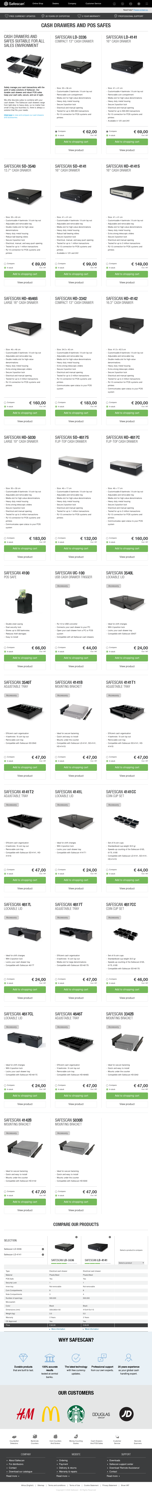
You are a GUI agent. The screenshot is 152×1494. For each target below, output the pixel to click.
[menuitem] (14, 3)
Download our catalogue (20, 1472)
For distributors (16, 1464)
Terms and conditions (56, 1485)
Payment (63, 1464)
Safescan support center (121, 1464)
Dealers (55, 4)
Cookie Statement (91, 1485)
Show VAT (125, 1485)
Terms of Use (74, 1485)
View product (76, 150)
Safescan (13, 1249)
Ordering (63, 1461)
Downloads (114, 1461)
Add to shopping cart (76, 142)
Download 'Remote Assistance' (124, 1468)
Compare (62, 131)
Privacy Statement (109, 1485)
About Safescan (16, 1461)
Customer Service (93, 4)
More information (58, 1329)
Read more (11, 1476)
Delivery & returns (68, 1468)
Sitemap (41, 1485)
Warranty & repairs (68, 1472)
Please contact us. (140, 10)
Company (72, 4)
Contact (12, 1468)
